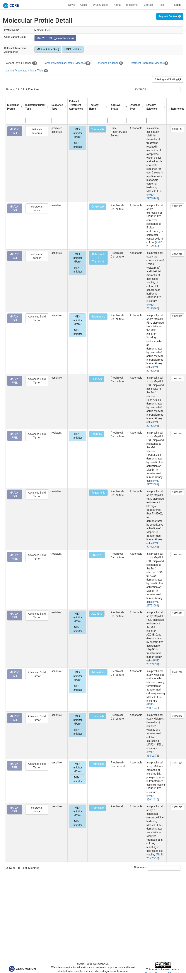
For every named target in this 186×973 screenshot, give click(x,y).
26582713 (177, 807)
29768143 (177, 129)
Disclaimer (132, 4)
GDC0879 (96, 555)
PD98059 (96, 433)
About (117, 4)
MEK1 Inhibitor (72, 49)
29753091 (177, 316)
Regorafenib (98, 492)
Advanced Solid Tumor (37, 318)
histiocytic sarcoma (37, 131)
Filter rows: (140, 89)
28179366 (177, 206)
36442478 (177, 716)
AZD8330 (96, 613)
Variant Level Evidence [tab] (21, 63)
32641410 (177, 763)
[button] (21, 107)
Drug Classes (100, 4)
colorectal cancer (36, 208)
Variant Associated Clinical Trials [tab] (27, 70)
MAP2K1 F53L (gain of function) (55, 38)
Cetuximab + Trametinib (98, 258)
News (71, 4)
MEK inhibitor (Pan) (48, 49)
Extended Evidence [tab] (110, 63)
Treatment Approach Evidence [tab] (148, 63)
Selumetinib (98, 316)
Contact (148, 4)
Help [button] (162, 4)
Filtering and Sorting (167, 79)
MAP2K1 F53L (15, 131)
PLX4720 (96, 378)
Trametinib (97, 129)
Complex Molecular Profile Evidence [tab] (67, 63)
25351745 (177, 672)
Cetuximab (97, 206)
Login (177, 4)
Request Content (169, 16)
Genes (84, 4)
